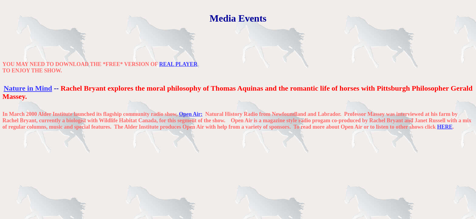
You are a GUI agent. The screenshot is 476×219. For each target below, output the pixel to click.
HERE (445, 127)
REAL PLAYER (178, 64)
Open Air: (190, 114)
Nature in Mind (28, 88)
